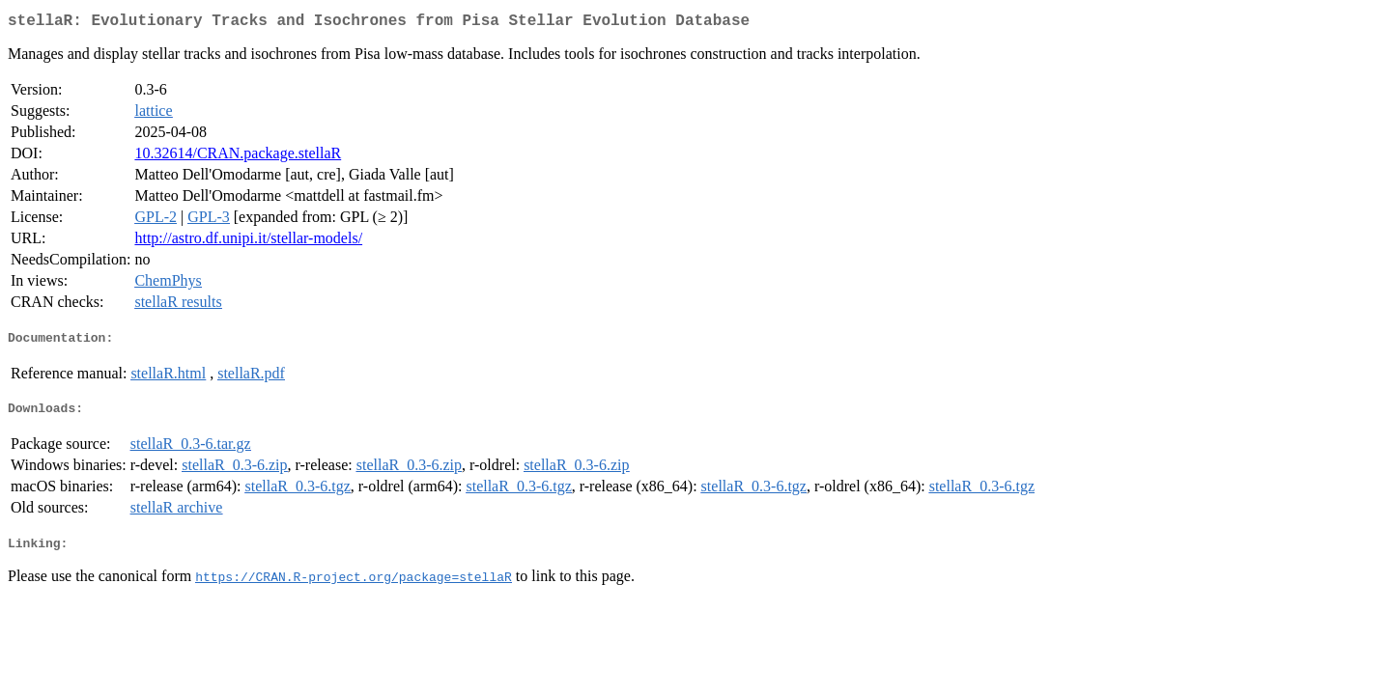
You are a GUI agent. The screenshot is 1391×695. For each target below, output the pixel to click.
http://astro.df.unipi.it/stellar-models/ (248, 242)
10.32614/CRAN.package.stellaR (237, 157)
